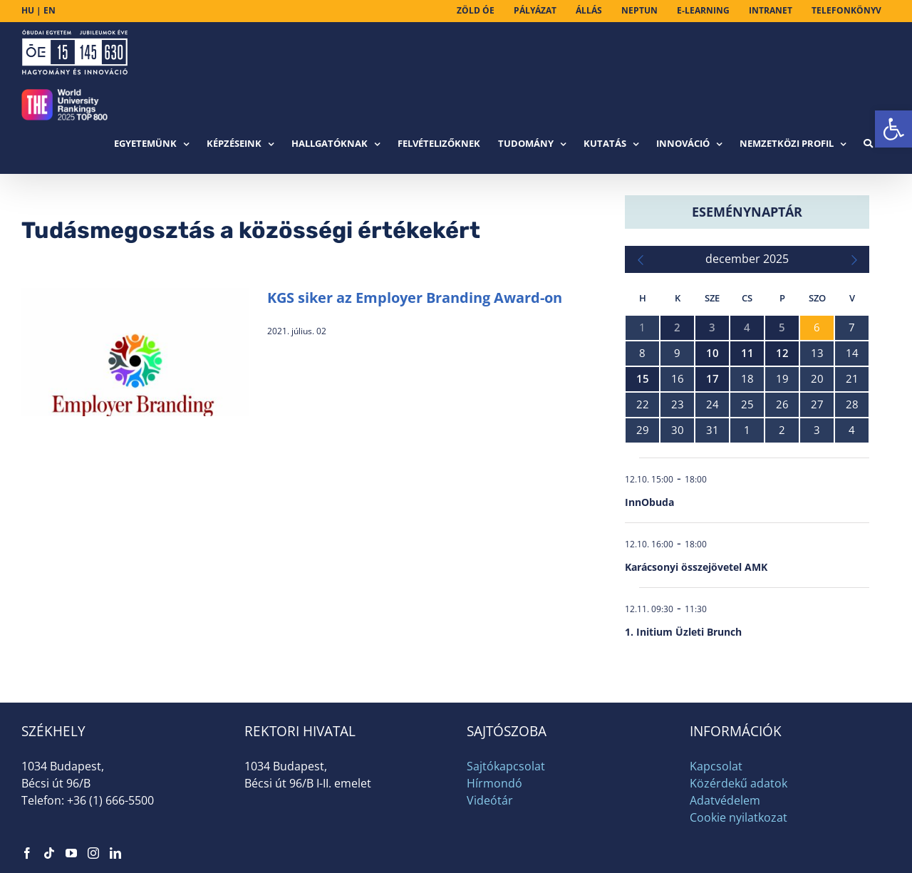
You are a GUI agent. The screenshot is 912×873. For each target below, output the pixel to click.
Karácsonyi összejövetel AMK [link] (696, 567)
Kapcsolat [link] (716, 766)
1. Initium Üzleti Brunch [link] (683, 632)
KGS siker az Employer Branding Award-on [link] (414, 297)
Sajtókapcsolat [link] (506, 766)
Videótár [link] (490, 800)
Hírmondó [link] (494, 783)
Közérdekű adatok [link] (738, 783)
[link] (893, 129)
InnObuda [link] (649, 502)
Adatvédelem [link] (725, 800)
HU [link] (27, 10)
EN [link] (49, 10)
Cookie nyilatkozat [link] (738, 817)
